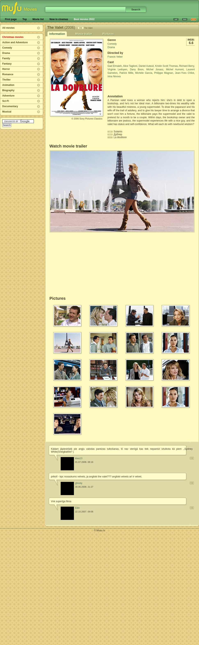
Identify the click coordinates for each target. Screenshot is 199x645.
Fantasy (6, 63)
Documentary (10, 106)
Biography (8, 90)
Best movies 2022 (84, 19)
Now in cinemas (58, 19)
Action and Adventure (15, 42)
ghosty (78, 483)
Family (6, 58)
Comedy (7, 47)
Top (24, 19)
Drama (6, 53)
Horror (6, 69)
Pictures (108, 33)
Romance (7, 74)
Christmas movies (12, 37)
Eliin (77, 507)
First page (11, 19)
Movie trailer (83, 33)
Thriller (6, 79)
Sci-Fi (5, 101)
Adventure (8, 95)
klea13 (78, 458)
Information (57, 33)
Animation (8, 85)
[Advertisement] (132, 86)
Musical (6, 111)
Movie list (38, 19)
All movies (8, 27)
